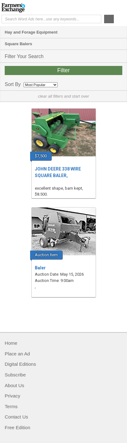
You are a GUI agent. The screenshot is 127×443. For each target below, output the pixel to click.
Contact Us (16, 416)
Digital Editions (20, 364)
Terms (11, 406)
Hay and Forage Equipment (31, 32)
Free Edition (17, 427)
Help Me (91, 7)
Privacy (12, 395)
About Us (14, 385)
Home (11, 343)
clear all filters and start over (63, 96)
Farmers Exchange (27, 8)
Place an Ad (17, 353)
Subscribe (15, 374)
